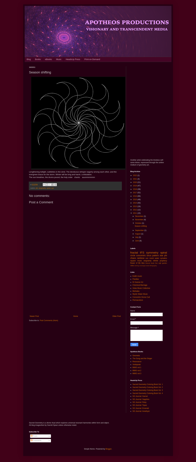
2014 (135, 203)
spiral (49, 188)
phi (37, 188)
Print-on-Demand (92, 59)
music (139, 261)
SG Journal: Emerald (141, 408)
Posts (34, 436)
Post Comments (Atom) (49, 320)
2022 (135, 175)
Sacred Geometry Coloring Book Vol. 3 (148, 390)
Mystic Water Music (140, 294)
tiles (142, 263)
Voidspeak (137, 364)
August (138, 234)
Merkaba (136, 291)
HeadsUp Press (73, 59)
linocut (147, 263)
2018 (135, 189)
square (133, 261)
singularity (42, 188)
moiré (151, 258)
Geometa (136, 356)
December (139, 216)
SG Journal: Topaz (140, 405)
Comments (36, 441)
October (138, 223)
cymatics (163, 258)
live (156, 263)
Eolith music (137, 276)
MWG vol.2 (137, 371)
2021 (135, 179)
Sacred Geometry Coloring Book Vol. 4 (148, 393)
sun (52, 188)
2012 (135, 210)
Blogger (109, 449)
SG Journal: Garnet (140, 396)
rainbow (140, 258)
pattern (155, 255)
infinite (155, 261)
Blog (29, 59)
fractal (134, 252)
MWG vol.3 (137, 373)
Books (38, 59)
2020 (135, 182)
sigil (159, 263)
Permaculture (138, 300)
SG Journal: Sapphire (141, 399)
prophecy (163, 261)
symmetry (152, 252)
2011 (135, 213)
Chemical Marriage (140, 285)
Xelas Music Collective (141, 288)
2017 (135, 193)
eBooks (48, 59)
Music (59, 59)
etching (136, 265)
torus (149, 255)
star (161, 255)
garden (164, 263)
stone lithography (151, 265)
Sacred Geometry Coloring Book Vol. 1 (148, 384)
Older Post (116, 316)
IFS (142, 252)
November (139, 220)
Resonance (137, 362)
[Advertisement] (75, 291)
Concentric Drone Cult (141, 297)
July (137, 237)
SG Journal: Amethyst (141, 411)
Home (75, 316)
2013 (135, 206)
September (139, 230)
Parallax (136, 279)
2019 (135, 186)
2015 (135, 199)
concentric (141, 255)
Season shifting (141, 226)
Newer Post (34, 316)
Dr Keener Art (138, 282)
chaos (133, 258)
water (157, 258)
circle (132, 255)
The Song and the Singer (142, 358)
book (152, 263)
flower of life (135, 263)
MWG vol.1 (137, 367)
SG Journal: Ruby (140, 402)
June (137, 241)
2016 (135, 196)
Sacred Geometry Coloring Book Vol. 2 (148, 387)
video (132, 265)
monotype (142, 265)
